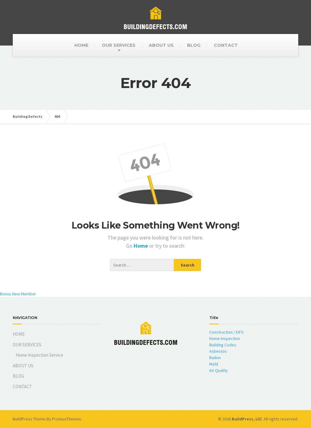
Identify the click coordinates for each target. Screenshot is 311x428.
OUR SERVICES (118, 45)
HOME (81, 45)
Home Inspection (224, 338)
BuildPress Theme (29, 419)
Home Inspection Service (39, 355)
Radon (215, 357)
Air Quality (218, 370)
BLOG (193, 45)
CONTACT (226, 45)
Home (141, 245)
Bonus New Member (18, 294)
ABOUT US (161, 45)
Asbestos (218, 351)
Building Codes (222, 345)
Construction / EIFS (226, 332)
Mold (213, 364)
